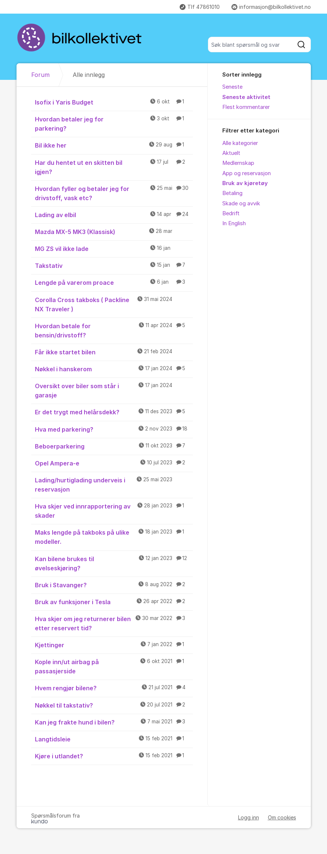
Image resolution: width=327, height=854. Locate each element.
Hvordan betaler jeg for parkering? (114, 123)
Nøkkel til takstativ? (114, 705)
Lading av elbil (114, 214)
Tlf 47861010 (200, 7)
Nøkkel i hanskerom (114, 369)
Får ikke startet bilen (114, 352)
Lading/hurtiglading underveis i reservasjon (114, 484)
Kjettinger (114, 645)
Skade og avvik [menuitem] (241, 203)
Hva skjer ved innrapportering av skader (114, 510)
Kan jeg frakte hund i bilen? (114, 722)
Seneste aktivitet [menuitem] (246, 97)
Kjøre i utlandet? (114, 756)
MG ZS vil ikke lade (114, 248)
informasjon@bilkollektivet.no (271, 7)
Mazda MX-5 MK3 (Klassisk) (114, 231)
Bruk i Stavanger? (114, 585)
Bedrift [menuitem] (231, 213)
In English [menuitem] (234, 223)
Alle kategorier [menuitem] (240, 143)
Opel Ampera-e (114, 463)
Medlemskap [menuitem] (238, 163)
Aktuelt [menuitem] (231, 153)
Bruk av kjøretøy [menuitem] (245, 183)
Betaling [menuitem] (232, 193)
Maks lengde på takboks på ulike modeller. (114, 536)
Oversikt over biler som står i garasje (114, 390)
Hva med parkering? (114, 429)
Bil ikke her (114, 145)
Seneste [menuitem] (232, 87)
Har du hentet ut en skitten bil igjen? (114, 167)
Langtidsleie (114, 739)
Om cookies (282, 817)
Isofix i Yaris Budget (114, 102)
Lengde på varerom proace (114, 282)
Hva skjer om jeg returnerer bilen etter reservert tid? (114, 623)
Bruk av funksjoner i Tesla (114, 602)
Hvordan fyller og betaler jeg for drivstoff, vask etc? (114, 193)
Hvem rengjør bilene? (114, 688)
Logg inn (248, 817)
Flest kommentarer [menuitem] (246, 107)
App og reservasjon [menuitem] (246, 173)
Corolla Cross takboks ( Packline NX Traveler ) (114, 304)
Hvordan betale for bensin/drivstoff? (114, 330)
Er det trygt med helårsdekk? (114, 412)
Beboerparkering (114, 446)
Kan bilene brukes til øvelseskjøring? (114, 563)
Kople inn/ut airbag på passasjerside (114, 666)
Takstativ (114, 265)
